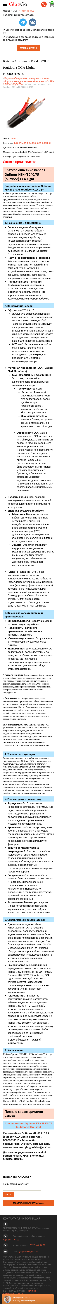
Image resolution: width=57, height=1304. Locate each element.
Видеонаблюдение (15, 78)
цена (13, 138)
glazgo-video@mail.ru (24, 15)
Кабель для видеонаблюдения (32, 142)
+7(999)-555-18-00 (37, 1245)
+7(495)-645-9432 (25, 11)
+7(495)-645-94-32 (11, 1239)
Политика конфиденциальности (19, 1292)
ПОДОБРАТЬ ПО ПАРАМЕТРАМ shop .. (28, 1203)
